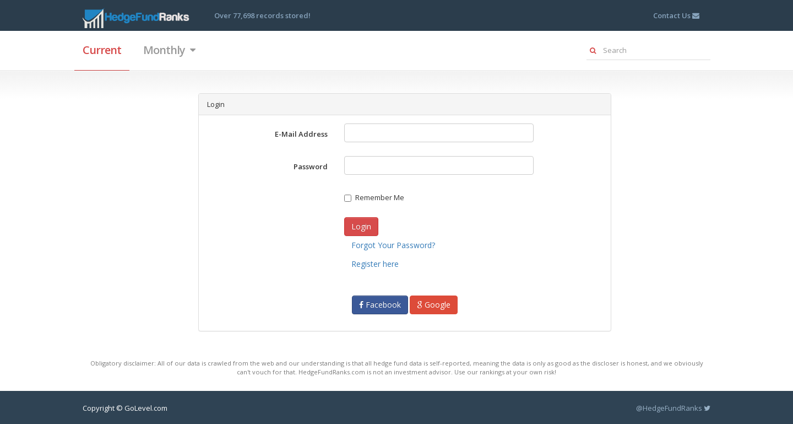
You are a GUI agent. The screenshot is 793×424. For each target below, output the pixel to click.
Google (433, 304)
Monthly (169, 49)
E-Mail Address (301, 134)
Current (102, 49)
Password (311, 166)
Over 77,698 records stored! (262, 15)
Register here (375, 264)
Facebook (380, 304)
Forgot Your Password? (393, 245)
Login (361, 226)
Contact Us (676, 15)
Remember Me (374, 197)
